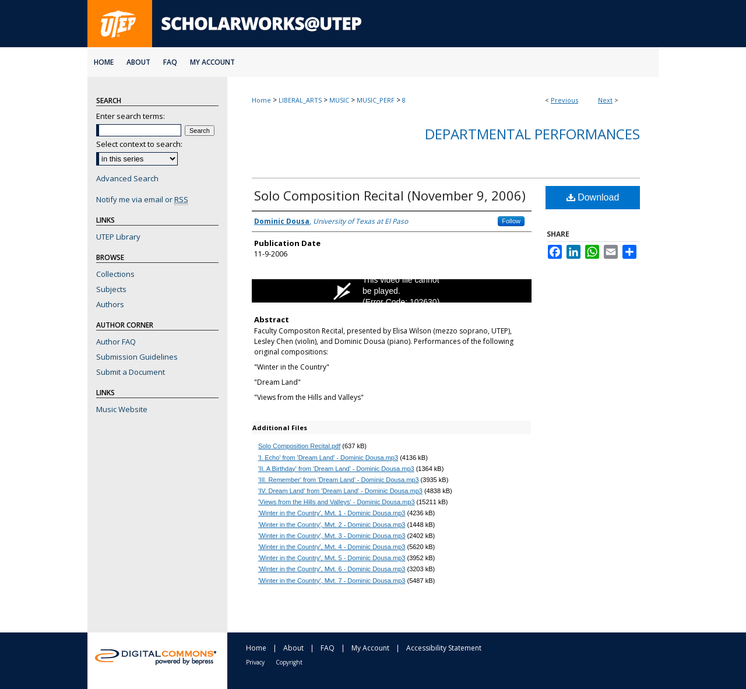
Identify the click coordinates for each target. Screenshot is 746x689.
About (293, 648)
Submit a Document (130, 372)
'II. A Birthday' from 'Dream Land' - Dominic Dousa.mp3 (336, 468)
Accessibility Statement (443, 648)
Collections (115, 274)
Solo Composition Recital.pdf (299, 445)
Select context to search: (139, 144)
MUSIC (339, 100)
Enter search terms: (130, 116)
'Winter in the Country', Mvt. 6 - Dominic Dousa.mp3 (331, 568)
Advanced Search (127, 178)
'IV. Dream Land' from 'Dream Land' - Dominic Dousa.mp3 (340, 490)
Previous (564, 100)
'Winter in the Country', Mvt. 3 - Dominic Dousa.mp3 (331, 535)
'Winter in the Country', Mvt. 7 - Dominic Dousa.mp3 (331, 580)
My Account (370, 648)
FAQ (328, 648)
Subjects (111, 289)
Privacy (255, 662)
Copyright (289, 662)
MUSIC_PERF (376, 100)
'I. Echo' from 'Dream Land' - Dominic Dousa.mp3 (328, 457)
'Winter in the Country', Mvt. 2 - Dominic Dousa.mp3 (331, 524)
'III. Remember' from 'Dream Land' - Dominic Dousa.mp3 (338, 479)
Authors (110, 304)
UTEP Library (118, 236)
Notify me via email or (142, 199)
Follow (511, 220)
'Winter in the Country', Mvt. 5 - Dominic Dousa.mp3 (331, 557)
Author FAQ (116, 341)
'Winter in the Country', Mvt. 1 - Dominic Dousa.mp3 (331, 512)
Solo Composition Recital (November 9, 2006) (390, 195)
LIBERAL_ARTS (300, 100)
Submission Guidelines (137, 356)
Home (261, 100)
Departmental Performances (532, 133)
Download (593, 197)
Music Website (121, 409)
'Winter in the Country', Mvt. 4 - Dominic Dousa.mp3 (331, 546)
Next (605, 100)
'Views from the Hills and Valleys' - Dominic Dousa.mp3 (336, 501)
